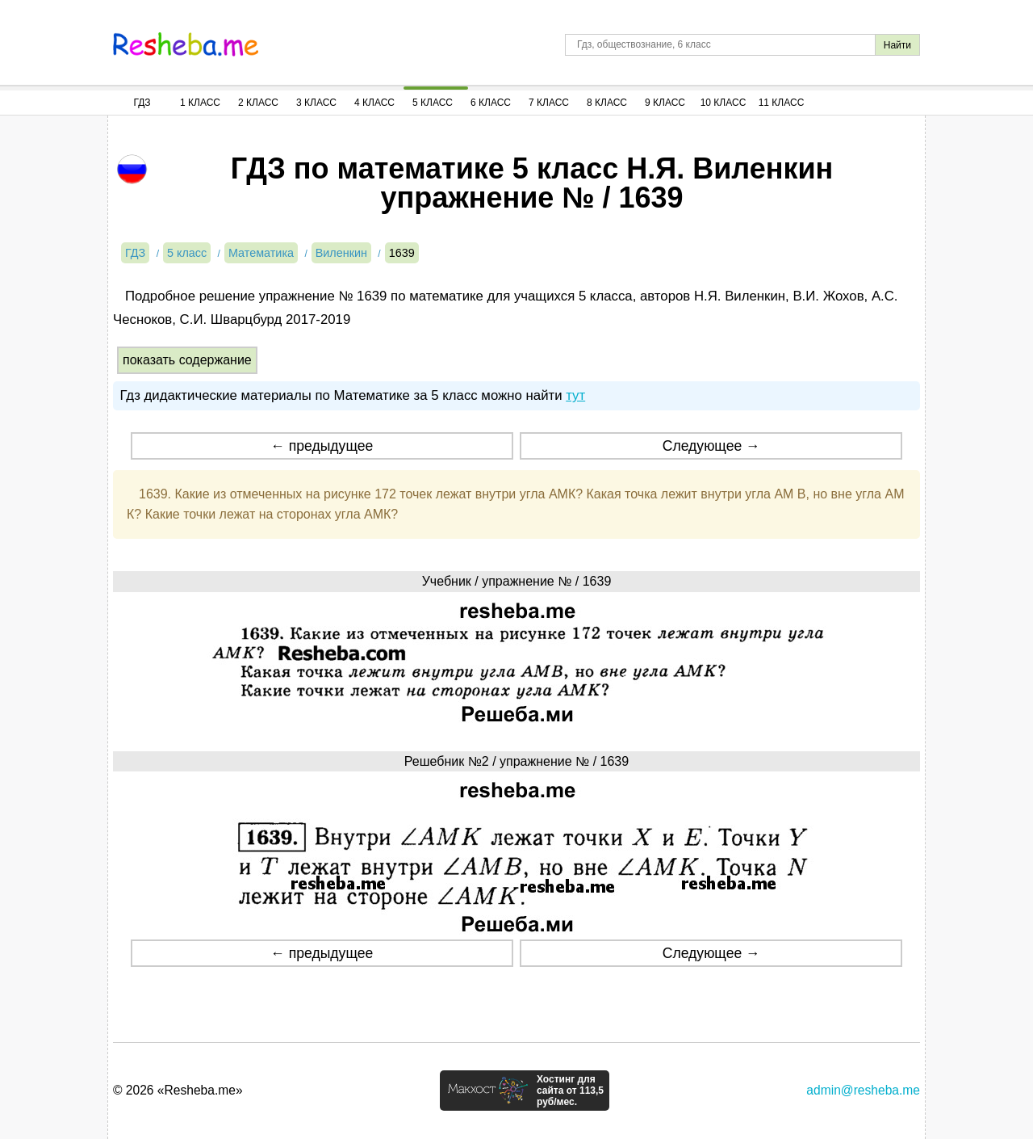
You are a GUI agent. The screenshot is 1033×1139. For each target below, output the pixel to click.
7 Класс (549, 102)
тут (575, 395)
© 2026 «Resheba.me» (178, 1090)
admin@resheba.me (863, 1090)
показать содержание (187, 360)
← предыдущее (321, 446)
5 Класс (432, 102)
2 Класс (258, 102)
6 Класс (490, 102)
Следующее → (711, 446)
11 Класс (782, 102)
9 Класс (665, 102)
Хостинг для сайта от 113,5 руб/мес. (570, 1090)
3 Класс (316, 102)
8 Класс (607, 102)
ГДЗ (141, 102)
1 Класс (200, 102)
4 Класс (374, 102)
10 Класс (724, 102)
